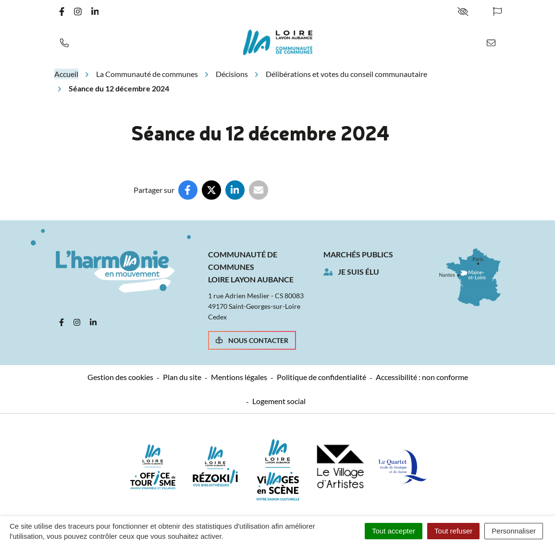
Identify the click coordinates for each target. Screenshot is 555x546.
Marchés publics (358, 254)
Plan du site (182, 376)
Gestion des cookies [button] (120, 376)
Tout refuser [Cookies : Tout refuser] (453, 531)
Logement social (279, 401)
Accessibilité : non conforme (422, 376)
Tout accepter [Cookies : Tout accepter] (393, 531)
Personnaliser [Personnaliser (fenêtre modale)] (514, 531)
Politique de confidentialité (321, 376)
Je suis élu (358, 271)
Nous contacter (252, 340)
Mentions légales (239, 376)
